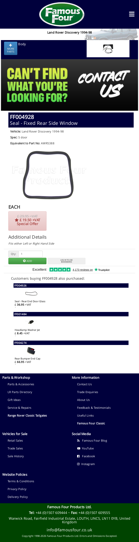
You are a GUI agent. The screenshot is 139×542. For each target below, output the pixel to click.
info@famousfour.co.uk (69, 529)
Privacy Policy (17, 489)
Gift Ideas (14, 400)
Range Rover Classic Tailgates (27, 415)
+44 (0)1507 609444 (51, 512)
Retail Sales (15, 440)
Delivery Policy (18, 497)
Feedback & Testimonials (94, 408)
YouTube (85, 448)
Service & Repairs (19, 408)
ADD (27, 261)
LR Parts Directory (20, 392)
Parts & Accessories (21, 384)
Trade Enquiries (87, 392)
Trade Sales (15, 448)
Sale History (16, 456)
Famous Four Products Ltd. (69, 507)
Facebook (86, 456)
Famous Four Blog (92, 440)
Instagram (86, 464)
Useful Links (85, 415)
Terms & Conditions (21, 481)
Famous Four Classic (91, 423)
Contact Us (84, 384)
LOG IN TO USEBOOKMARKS (66, 261)
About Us (83, 400)
